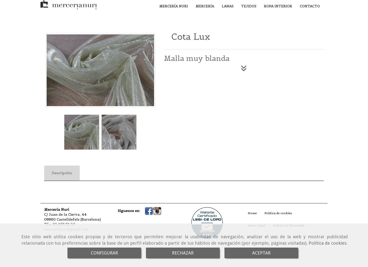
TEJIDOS (248, 6)
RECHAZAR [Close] (183, 252)
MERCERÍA (205, 6)
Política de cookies (327, 243)
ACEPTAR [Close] (261, 252)
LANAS (228, 6)
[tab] (62, 173)
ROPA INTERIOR (278, 6)
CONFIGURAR (104, 252)
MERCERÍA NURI (173, 6)
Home (252, 213)
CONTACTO (310, 6)
